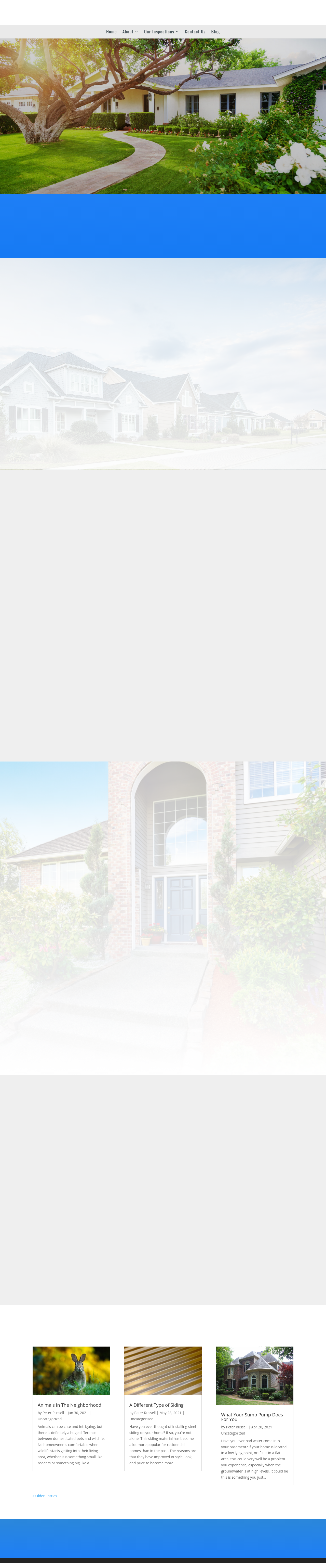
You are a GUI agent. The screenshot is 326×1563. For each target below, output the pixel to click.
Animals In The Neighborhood (69, 1405)
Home (111, 32)
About (128, 32)
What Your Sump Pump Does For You (252, 1417)
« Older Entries (45, 1495)
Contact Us (195, 32)
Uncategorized (50, 1418)
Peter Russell (53, 1412)
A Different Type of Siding (156, 1405)
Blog (215, 32)
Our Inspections (159, 32)
